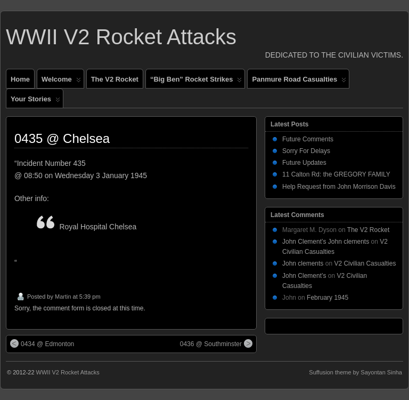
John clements (302, 263)
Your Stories (35, 101)
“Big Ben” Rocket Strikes (196, 81)
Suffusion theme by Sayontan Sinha (355, 372)
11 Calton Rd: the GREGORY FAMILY (336, 174)
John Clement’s (304, 275)
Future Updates (304, 162)
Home (20, 79)
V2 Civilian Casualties (365, 263)
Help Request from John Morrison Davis (339, 186)
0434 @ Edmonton (42, 343)
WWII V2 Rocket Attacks (121, 37)
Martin (63, 296)
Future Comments (307, 139)
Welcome (61, 81)
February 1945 (327, 297)
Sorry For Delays (306, 151)
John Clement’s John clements (325, 241)
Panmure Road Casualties (299, 81)
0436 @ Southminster (216, 343)
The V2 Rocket (114, 79)
